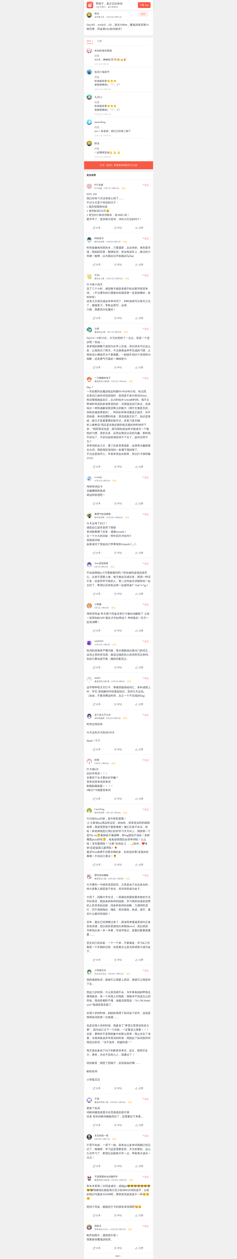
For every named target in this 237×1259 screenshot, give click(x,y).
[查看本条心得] (118, 205)
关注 (143, 14)
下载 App (144, 5)
